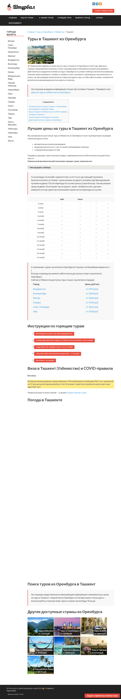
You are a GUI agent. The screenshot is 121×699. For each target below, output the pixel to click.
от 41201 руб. (92, 302)
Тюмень (11, 114)
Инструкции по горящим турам (41, 109)
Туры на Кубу (100, 631)
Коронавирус (15, 23)
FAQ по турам (27, 18)
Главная (13, 18)
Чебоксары (13, 129)
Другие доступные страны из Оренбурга (45, 120)
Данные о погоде (13, 694)
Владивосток (39, 289)
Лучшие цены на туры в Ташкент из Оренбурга (48, 106)
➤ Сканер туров (46, 18)
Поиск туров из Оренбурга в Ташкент (44, 117)
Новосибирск (13, 90)
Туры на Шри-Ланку (44, 669)
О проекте (49, 688)
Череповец (12, 133)
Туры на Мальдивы (44, 650)
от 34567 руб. (92, 307)
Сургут (11, 106)
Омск (10, 94)
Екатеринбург (39, 293)
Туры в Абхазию (45, 631)
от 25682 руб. (92, 298)
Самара (37, 302)
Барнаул (11, 56)
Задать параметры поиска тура (102, 696)
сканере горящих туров (76, 392)
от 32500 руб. (92, 311)
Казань (11, 72)
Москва (36, 298)
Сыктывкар (13, 110)
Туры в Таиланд (99, 650)
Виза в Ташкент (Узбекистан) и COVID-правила (48, 112)
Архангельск (13, 52)
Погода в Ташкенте (36, 114)
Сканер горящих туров (103, 10)
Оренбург (12, 98)
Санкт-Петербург (41, 307)
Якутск (11, 141)
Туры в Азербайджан (70, 631)
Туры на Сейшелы (71, 650)
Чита (10, 137)
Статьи (99, 18)
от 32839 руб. (92, 293)
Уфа (35, 311)
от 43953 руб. (92, 289)
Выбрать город (82, 18)
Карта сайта (11, 691)
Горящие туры (64, 18)
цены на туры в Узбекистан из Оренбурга (50, 92)
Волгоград (12, 64)
